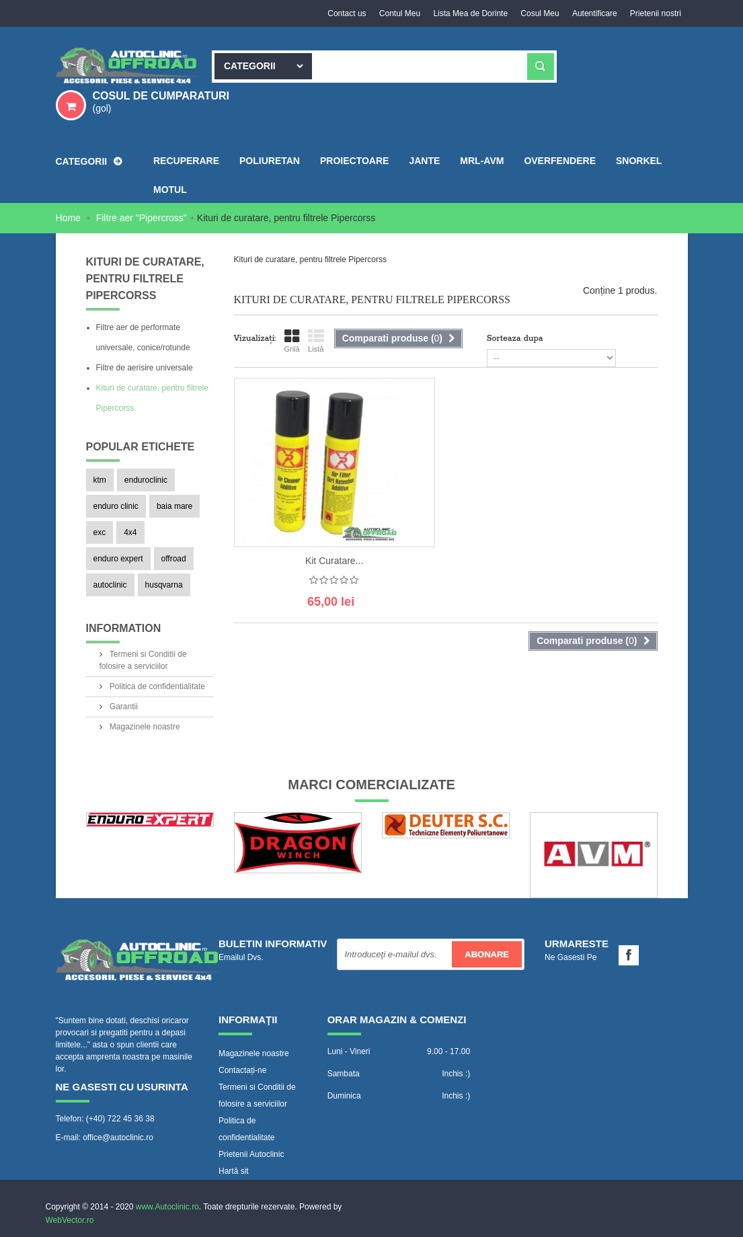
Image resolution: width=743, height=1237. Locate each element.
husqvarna (164, 585)
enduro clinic (116, 506)
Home (69, 217)
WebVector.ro (70, 1220)
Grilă (291, 341)
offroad (173, 558)
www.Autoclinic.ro (167, 1206)
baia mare (174, 506)
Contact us (344, 13)
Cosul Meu (538, 13)
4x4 (130, 532)
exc (99, 532)
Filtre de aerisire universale (144, 367)
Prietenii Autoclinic (251, 1154)
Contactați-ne (242, 1070)
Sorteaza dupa (515, 338)
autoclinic (110, 585)
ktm (99, 480)
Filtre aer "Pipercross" (141, 217)
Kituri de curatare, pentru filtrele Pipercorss (152, 398)
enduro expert (118, 558)
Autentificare (594, 13)
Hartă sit (234, 1171)
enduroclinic (145, 480)
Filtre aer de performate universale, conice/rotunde (143, 337)
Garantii (123, 706)
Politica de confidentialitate (156, 686)
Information (123, 628)
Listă (316, 341)
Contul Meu (397, 13)
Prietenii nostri (654, 13)
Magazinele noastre (144, 726)
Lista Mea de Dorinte (469, 13)
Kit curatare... (334, 560)
